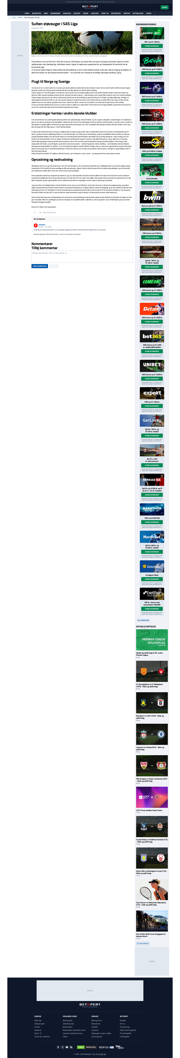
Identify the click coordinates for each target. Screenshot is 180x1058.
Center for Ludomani (42, 1036)
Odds (46, 13)
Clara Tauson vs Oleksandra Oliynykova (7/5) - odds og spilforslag (151, 903)
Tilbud (65, 1036)
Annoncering (124, 1026)
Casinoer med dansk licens (72, 1033)
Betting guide (138, 13)
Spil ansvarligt (71, 2)
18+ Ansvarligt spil (99, 1054)
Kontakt (123, 1020)
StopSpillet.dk (111, 2)
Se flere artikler (142, 943)
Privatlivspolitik (125, 1033)
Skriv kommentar (39, 266)
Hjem (14, 17)
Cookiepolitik (124, 1036)
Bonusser (67, 13)
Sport (27, 13)
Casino (148, 13)
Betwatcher (116, 13)
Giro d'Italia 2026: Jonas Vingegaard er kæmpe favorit (151, 935)
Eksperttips (36, 13)
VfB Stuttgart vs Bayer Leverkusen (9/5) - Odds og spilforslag (151, 779)
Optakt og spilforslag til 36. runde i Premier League (149, 653)
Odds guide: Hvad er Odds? (101, 1033)
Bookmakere (55, 13)
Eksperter (38, 1030)
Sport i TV (104, 13)
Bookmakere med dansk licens (74, 1030)
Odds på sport (39, 1023)
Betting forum (96, 1020)
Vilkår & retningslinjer (128, 1030)
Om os (122, 1023)
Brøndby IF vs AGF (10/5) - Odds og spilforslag (150, 716)
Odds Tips (37, 1020)
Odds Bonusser (68, 1023)
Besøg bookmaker (152, 46)
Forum (85, 13)
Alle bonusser (143, 620)
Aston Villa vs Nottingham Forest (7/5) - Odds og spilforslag (151, 872)
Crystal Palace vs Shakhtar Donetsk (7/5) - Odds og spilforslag (151, 840)
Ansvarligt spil (96, 1036)
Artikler (77, 13)
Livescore (94, 13)
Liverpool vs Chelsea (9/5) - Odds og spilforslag (150, 748)
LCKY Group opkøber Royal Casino (149, 810)
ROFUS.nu (86, 2)
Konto (164, 7)
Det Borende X (51, 212)
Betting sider (67, 1020)
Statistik (127, 13)
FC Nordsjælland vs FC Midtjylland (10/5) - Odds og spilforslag (149, 685)
